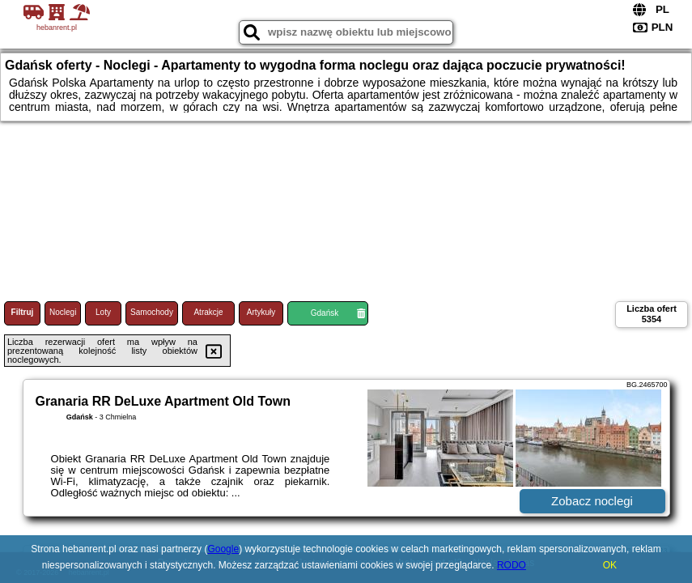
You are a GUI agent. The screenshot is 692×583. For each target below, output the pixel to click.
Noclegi (62, 312)
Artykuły (261, 312)
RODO (511, 565)
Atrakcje (208, 312)
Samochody (151, 312)
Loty (103, 312)
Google (223, 549)
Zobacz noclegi (592, 501)
